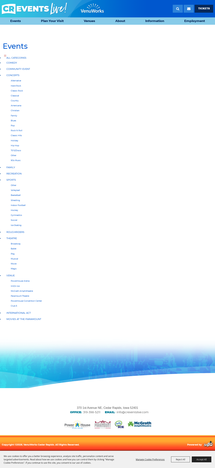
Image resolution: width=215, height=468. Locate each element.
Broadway (16, 243)
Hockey (14, 210)
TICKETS (204, 8)
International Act (18, 313)
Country (15, 100)
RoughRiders (15, 232)
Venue (10, 275)
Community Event (18, 69)
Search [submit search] (178, 9)
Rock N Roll (16, 130)
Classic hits (16, 135)
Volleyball (15, 190)
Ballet (13, 248)
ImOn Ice (15, 286)
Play (13, 254)
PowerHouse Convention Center (26, 301)
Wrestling (15, 200)
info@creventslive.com (133, 412)
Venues (89, 21)
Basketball (16, 195)
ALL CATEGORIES (16, 57)
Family (14, 115)
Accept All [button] (202, 459)
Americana (16, 105)
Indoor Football (18, 205)
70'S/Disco (16, 150)
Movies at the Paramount (23, 319)
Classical (15, 95)
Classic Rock (17, 90)
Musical (14, 258)
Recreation (14, 173)
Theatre (11, 238)
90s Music (16, 160)
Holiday (14, 140)
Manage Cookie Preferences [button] (150, 459)
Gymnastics (16, 215)
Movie (13, 263)
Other (13, 155)
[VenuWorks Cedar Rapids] (53, 9)
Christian (15, 110)
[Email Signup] (189, 9)
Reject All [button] (180, 459)
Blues (13, 120)
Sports (11, 179)
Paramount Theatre (20, 296)
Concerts (12, 75)
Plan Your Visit (52, 21)
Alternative (16, 80)
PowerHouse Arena (20, 281)
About (120, 21)
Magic (14, 268)
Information (154, 21)
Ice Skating (16, 225)
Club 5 (14, 306)
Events (15, 21)
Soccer (14, 220)
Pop (13, 125)
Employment (194, 21)
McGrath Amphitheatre (22, 291)
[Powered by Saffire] (208, 444)
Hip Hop (15, 145)
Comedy (11, 62)
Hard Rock (16, 85)
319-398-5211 (91, 412)
